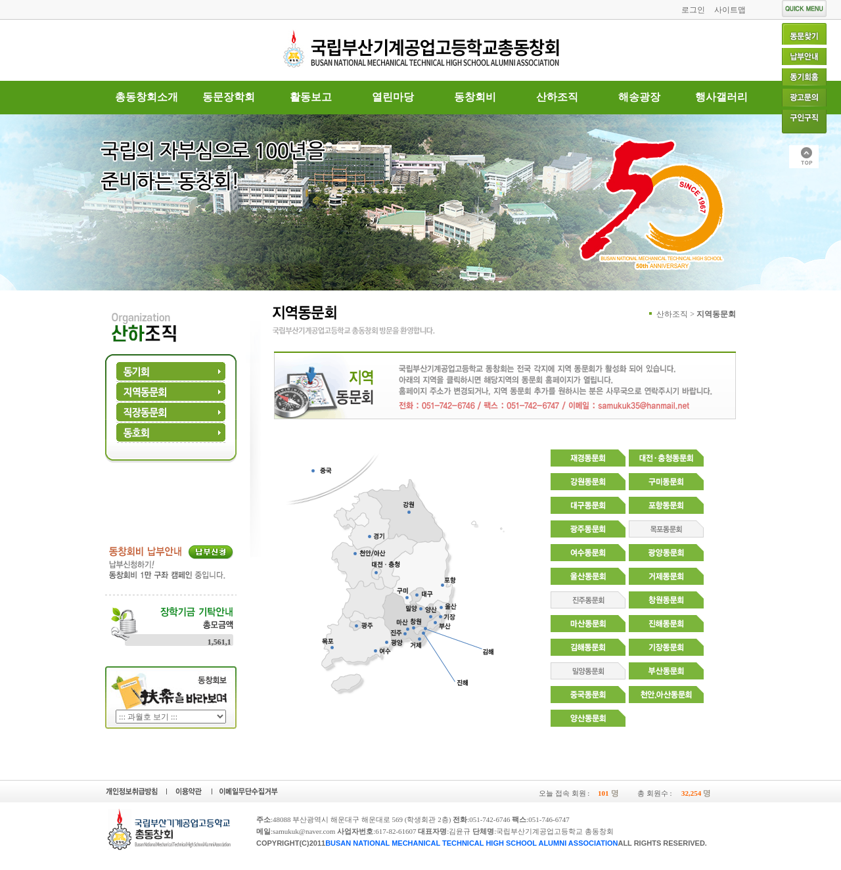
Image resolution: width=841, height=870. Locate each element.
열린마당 (393, 97)
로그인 (693, 9)
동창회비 (475, 97)
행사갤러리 (721, 97)
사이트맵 (730, 9)
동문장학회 (228, 97)
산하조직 (557, 97)
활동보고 (311, 97)
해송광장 (639, 97)
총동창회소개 (146, 97)
